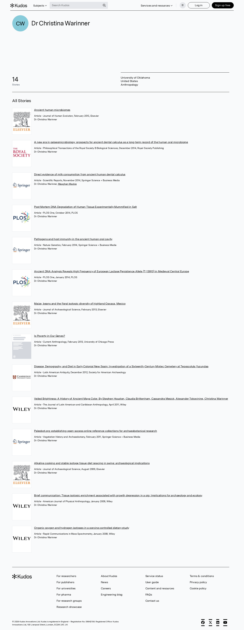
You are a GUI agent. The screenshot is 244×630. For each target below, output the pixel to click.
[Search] (106, 5)
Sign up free (220, 4)
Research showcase (69, 607)
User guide (152, 582)
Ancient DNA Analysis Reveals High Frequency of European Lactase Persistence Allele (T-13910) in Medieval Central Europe (111, 271)
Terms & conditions (202, 576)
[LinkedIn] (217, 622)
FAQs (148, 594)
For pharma (64, 594)
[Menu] (181, 5)
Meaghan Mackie (67, 184)
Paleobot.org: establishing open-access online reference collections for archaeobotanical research (95, 431)
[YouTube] (225, 622)
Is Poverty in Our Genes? (49, 335)
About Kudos (109, 576)
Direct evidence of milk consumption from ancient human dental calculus (79, 174)
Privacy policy (198, 582)
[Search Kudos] (77, 5)
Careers (106, 588)
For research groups (69, 600)
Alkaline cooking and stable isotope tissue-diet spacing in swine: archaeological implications (91, 463)
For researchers (66, 576)
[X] (210, 622)
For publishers (65, 582)
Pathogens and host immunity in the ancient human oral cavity (73, 239)
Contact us (152, 600)
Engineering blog (111, 594)
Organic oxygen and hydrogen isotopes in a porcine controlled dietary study (81, 527)
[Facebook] (203, 622)
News (104, 582)
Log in (197, 4)
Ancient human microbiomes (52, 110)
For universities (66, 588)
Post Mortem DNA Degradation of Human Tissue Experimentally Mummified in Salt (85, 206)
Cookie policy (198, 588)
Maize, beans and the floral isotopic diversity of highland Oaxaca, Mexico (79, 303)
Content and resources (159, 588)
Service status (154, 576)
